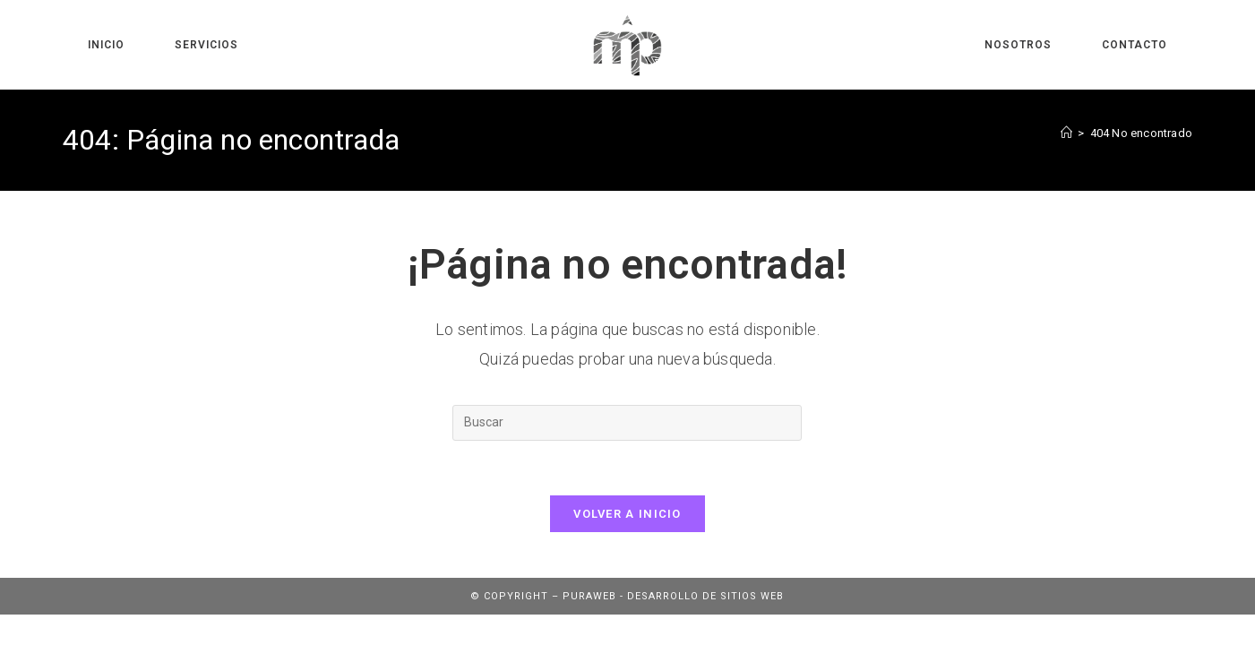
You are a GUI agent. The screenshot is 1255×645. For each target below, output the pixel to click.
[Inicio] (1066, 133)
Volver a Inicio (627, 513)
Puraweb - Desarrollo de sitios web (673, 596)
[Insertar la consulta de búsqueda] (627, 423)
